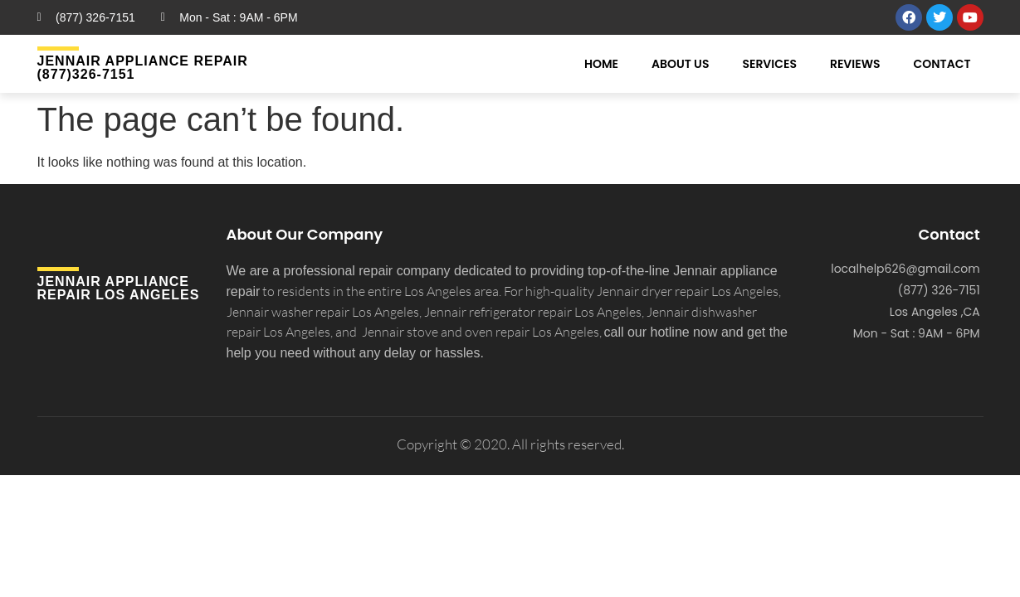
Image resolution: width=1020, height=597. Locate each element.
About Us (680, 64)
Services (769, 64)
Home (601, 64)
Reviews (855, 64)
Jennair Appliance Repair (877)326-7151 (142, 67)
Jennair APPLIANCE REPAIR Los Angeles (118, 288)
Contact (942, 64)
